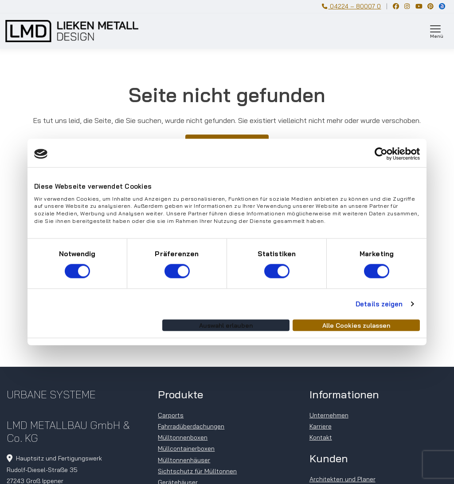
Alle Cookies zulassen (356, 325)
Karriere (320, 426)
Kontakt (320, 437)
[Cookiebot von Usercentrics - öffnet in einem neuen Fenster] (381, 154)
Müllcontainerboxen (186, 448)
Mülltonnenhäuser (184, 460)
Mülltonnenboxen (182, 437)
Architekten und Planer (342, 479)
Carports (171, 415)
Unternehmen (328, 415)
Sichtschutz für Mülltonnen (197, 471)
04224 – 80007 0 (351, 6)
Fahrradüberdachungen (191, 426)
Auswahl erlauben (226, 325)
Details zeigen (379, 304)
